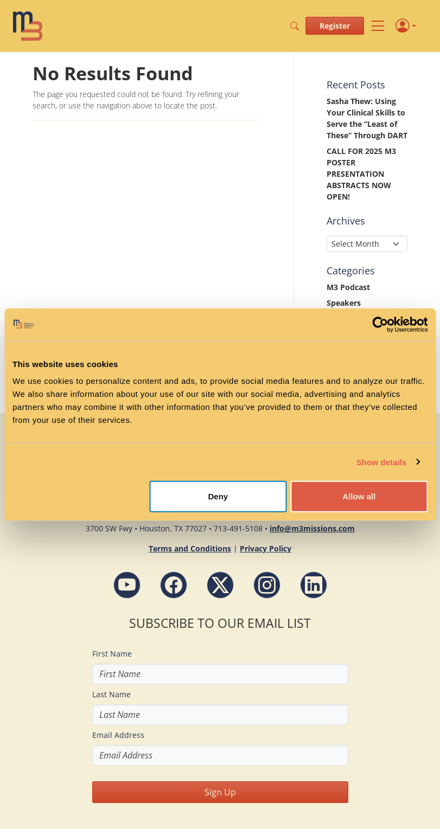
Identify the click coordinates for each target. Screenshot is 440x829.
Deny (218, 496)
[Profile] (405, 26)
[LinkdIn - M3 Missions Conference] (313, 585)
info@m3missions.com (312, 528)
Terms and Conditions (190, 548)
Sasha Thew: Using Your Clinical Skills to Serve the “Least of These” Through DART (367, 118)
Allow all (358, 496)
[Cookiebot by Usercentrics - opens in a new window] (380, 324)
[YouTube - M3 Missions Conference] (127, 585)
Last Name (111, 694)
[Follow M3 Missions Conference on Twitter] (220, 585)
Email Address (118, 735)
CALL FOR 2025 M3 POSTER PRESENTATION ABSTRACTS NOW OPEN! (361, 174)
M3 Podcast (348, 287)
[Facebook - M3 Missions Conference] (173, 585)
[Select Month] (367, 243)
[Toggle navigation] (377, 26)
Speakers (344, 303)
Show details (381, 461)
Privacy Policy (265, 548)
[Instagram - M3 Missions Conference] (267, 585)
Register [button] (335, 26)
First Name (112, 653)
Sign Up (220, 792)
